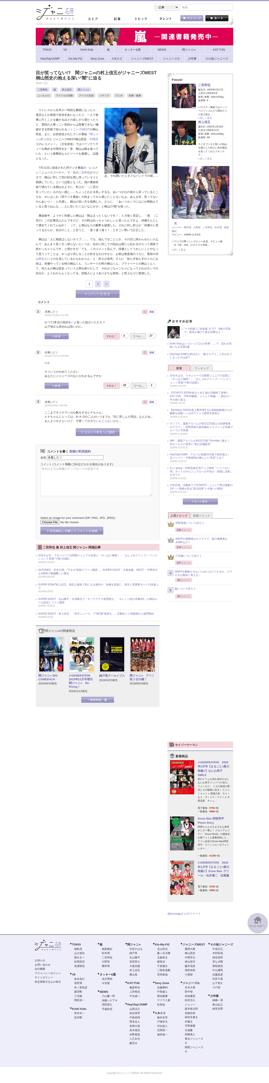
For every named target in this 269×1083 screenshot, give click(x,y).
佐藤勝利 (162, 987)
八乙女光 (134, 1039)
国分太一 (79, 957)
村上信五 (67, 90)
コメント (46, 464)
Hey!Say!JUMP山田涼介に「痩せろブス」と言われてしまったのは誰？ (201, 356)
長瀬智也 (79, 966)
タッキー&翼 (108, 975)
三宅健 (78, 996)
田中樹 (189, 992)
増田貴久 (107, 1005)
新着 (179, 368)
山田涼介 (134, 1009)
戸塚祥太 (162, 1022)
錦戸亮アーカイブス (112, 676)
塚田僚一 (162, 1035)
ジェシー (190, 1005)
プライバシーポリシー (48, 973)
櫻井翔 (187, 227)
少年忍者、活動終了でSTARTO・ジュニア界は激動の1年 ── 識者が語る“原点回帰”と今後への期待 (201, 487)
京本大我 (190, 987)
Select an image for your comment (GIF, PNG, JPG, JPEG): (78, 518)
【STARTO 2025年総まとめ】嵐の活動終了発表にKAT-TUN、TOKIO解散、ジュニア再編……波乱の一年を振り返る (200, 396)
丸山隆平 (134, 957)
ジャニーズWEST (78, 129)
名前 (43, 457)
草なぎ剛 (217, 962)
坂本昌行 (79, 979)
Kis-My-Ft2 (162, 945)
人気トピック (179, 516)
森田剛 (78, 992)
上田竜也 (134, 992)
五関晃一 (162, 1030)
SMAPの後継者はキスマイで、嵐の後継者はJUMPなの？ (197, 541)
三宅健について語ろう (184, 557)
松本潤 (218, 227)
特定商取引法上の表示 (48, 982)
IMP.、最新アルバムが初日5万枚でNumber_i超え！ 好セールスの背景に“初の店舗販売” (201, 443)
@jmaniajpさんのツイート (184, 914)
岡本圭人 (134, 1022)
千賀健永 (162, 966)
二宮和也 (42, 90)
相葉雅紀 (107, 949)
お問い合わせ (42, 965)
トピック (141, 19)
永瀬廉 (189, 1030)
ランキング (202, 368)
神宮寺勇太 (191, 1017)
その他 (216, 987)
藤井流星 (190, 966)
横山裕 (133, 975)
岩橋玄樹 (190, 1013)
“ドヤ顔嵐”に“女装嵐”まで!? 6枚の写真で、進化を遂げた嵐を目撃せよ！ (207, 331)
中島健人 (162, 992)
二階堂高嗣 (163, 970)
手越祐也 (107, 1009)
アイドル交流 (86, 96)
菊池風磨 (162, 996)
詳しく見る (206, 118)
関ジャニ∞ (83, 90)
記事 (117, 19)
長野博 (78, 983)
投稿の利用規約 (80, 452)
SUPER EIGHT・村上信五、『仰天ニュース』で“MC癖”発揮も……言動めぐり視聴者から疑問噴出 (96, 614)
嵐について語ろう (181, 591)
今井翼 (106, 983)
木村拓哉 (217, 953)
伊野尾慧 (134, 1035)
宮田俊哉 (162, 975)
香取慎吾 (217, 966)
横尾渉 (161, 962)
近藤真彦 (217, 975)
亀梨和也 (134, 987)
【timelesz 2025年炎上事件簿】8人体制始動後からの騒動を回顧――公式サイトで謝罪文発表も (201, 412)
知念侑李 (134, 1013)
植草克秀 (217, 1009)
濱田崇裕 (190, 970)
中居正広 (217, 949)
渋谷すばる (136, 949)
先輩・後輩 (135, 96)
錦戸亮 (133, 953)
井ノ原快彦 (80, 987)
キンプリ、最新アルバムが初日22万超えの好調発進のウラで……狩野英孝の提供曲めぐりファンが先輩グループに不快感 (201, 427)
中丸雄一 (134, 996)
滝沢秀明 (107, 979)
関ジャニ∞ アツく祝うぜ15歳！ (142, 677)
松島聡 (161, 1005)
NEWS (104, 992)
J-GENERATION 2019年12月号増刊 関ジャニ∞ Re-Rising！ (81, 681)
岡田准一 (79, 1000)
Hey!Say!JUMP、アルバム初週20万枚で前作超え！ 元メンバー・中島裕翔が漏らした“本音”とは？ (201, 456)
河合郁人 (162, 1026)
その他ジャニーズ (221, 945)
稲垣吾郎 (217, 957)
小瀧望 (189, 975)
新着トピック (201, 516)
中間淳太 (190, 957)
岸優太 (189, 1022)
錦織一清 (217, 1000)
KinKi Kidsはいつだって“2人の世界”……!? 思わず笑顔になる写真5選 (201, 346)
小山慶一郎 (108, 996)
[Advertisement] (200, 288)
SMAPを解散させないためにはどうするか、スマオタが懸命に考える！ (199, 574)
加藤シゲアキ (110, 1000)
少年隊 (214, 996)
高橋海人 (190, 1034)
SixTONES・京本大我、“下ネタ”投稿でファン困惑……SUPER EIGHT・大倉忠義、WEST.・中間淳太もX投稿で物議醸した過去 (98, 572)
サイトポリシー (44, 977)
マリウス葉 (163, 1000)
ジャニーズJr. (191, 983)
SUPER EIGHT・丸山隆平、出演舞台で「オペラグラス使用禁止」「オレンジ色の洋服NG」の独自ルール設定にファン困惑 (97, 601)
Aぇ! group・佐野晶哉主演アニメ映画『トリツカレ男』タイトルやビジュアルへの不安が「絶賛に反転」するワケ (201, 472)
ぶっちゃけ (44, 96)
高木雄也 (134, 1030)
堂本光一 (79, 1013)
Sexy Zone (162, 983)
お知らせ (40, 960)
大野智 (197, 227)
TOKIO (76, 945)
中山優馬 (217, 970)
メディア (104, 96)
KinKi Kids (79, 1009)
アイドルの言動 (64, 96)
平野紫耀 (190, 1026)
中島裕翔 (134, 1017)
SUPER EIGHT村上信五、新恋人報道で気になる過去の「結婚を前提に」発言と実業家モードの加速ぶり (98, 586)
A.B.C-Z (160, 1013)
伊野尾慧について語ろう (185, 524)
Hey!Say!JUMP (137, 1005)
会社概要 (40, 969)
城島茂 (78, 949)
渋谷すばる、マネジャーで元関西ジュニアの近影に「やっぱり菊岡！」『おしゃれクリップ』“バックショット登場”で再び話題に (98, 557)
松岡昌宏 (79, 962)
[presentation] (73, 503)
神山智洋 (190, 962)
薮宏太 (133, 1043)
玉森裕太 (162, 957)
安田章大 (134, 962)
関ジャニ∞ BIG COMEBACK (48, 677)
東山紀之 (217, 1005)
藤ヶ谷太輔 (163, 953)
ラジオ (119, 96)
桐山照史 (190, 953)
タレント (165, 19)
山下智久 (217, 983)
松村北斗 (190, 1000)
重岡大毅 (190, 949)
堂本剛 (78, 1017)
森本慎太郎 (191, 1009)
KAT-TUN (133, 983)
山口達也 (79, 953)
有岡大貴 (134, 1026)
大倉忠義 (134, 966)
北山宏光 (162, 949)
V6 (73, 975)
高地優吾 (190, 996)
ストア (93, 19)
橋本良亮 (162, 1017)
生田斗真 (217, 979)
